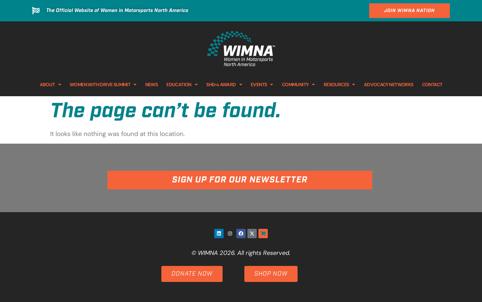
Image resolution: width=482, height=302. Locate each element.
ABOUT (50, 84)
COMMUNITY (298, 84)
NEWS (151, 85)
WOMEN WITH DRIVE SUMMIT (103, 84)
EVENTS (262, 84)
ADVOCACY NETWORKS (388, 85)
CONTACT (432, 85)
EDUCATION (181, 84)
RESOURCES (339, 84)
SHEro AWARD (224, 84)
